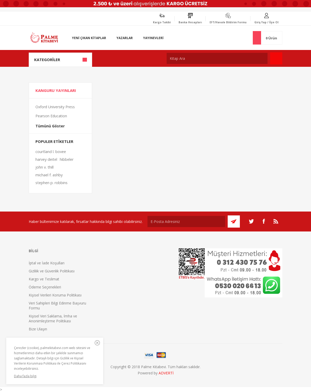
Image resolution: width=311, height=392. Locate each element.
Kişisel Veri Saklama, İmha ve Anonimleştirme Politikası (53, 318)
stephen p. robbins (51, 182)
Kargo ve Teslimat (44, 279)
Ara (276, 58)
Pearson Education (51, 115)
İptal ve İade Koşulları (46, 262)
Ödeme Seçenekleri (45, 287)
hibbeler (66, 159)
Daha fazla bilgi (25, 376)
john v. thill (44, 167)
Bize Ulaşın (38, 328)
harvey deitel (46, 159)
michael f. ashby (49, 174)
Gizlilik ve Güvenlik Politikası (52, 270)
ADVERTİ (166, 373)
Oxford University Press (55, 106)
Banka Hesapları (190, 22)
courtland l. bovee (50, 151)
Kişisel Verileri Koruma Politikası (55, 295)
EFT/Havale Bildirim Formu (228, 22)
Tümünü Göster (50, 126)
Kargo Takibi (162, 22)
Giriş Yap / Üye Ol (266, 22)
